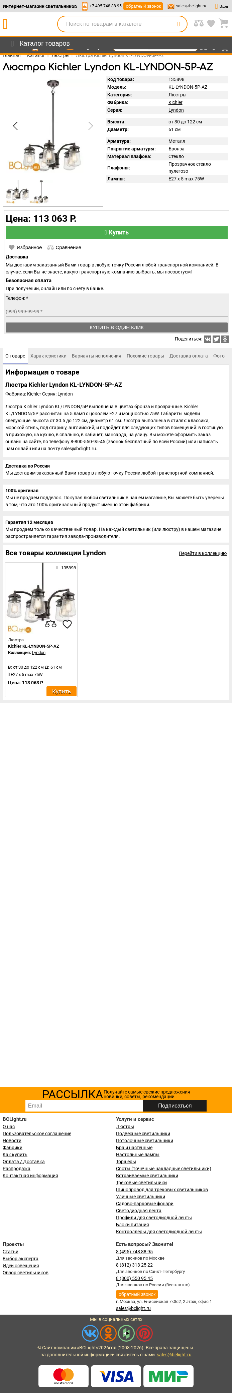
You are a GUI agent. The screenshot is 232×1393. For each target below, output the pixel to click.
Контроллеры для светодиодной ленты (159, 1231)
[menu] (39, 43)
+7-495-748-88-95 (106, 6)
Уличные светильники (140, 1196)
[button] (89, 126)
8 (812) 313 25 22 (134, 1265)
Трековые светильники (141, 1182)
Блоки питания (132, 1224)
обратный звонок (143, 6)
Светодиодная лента (138, 1210)
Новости (12, 1140)
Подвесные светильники (143, 1133)
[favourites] (67, 624)
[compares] (50, 624)
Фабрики (12, 1147)
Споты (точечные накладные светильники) (163, 1168)
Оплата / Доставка (24, 1161)
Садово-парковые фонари (144, 1203)
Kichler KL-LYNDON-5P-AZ (33, 646)
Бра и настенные (134, 1147)
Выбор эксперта (20, 1258)
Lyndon (176, 110)
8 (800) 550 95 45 (134, 1278)
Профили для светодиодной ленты (154, 1217)
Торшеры (126, 1161)
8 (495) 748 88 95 (134, 1251)
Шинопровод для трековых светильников (162, 1189)
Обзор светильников (25, 1272)
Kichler (175, 102)
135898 (66, 567)
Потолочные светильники (144, 1140)
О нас (9, 1126)
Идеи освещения (21, 1265)
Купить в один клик (117, 327)
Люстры (177, 94)
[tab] (15, 356)
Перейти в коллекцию (203, 553)
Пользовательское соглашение (37, 1133)
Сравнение (64, 247)
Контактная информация (30, 1175)
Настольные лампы (137, 1154)
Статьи (10, 1251)
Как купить (15, 1154)
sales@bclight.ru (191, 6)
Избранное (25, 247)
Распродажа (16, 1168)
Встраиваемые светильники (147, 1175)
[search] (178, 24)
